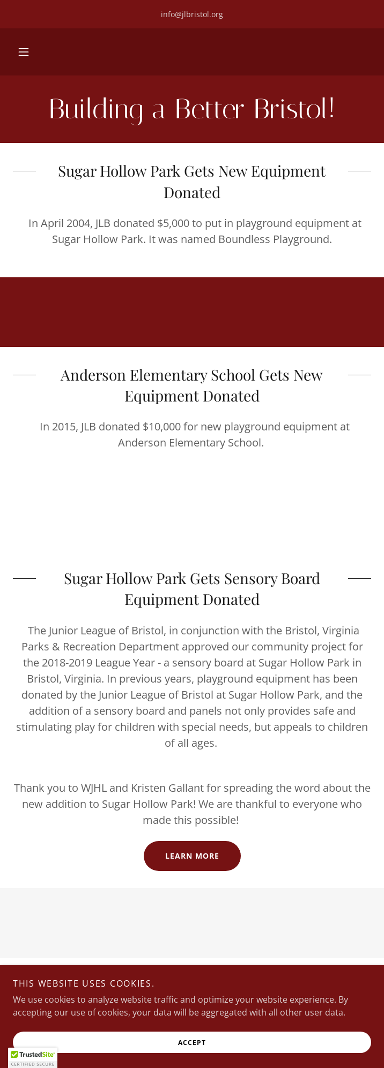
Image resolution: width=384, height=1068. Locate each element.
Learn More (192, 856)
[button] (23, 52)
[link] (192, 109)
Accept (192, 1042)
